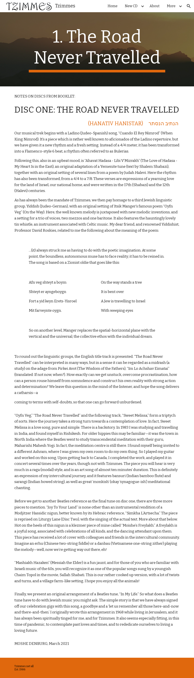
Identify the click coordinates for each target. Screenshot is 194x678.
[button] (189, 6)
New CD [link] (131, 6)
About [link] (155, 6)
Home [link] (112, 6)
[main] (97, 49)
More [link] (171, 6)
